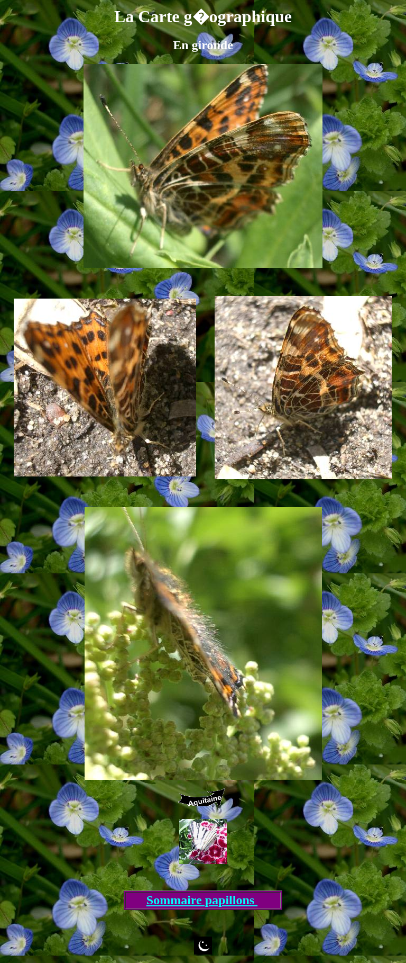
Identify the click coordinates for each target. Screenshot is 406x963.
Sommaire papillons (201, 900)
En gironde (203, 45)
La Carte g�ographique (203, 16)
